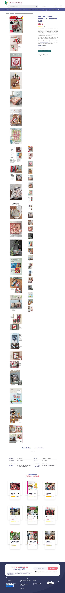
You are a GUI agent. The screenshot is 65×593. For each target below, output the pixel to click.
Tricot (16, 9)
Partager (43, 55)
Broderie (25, 9)
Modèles (54, 9)
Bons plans (59, 9)
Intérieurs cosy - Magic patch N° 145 (32, 542)
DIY (34, 9)
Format (36, 460)
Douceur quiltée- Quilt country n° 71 (15, 542)
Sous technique (37, 466)
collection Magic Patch (44, 42)
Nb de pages (12, 463)
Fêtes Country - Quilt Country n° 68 (49, 518)
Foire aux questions (23, 586)
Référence (40, 45)
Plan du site (22, 588)
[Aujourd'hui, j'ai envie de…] (22, 6)
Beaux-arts (43, 9)
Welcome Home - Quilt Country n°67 (15, 518)
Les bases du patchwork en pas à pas (32, 493)
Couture (20, 9)
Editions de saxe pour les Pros (11, 581)
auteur (35, 458)
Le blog (50, 583)
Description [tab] (26, 448)
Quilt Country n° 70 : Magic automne (49, 493)
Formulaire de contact (37, 584)
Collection (37, 463)
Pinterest (46, 55)
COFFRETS (49, 9)
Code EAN (11, 460)
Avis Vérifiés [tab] (39, 448)
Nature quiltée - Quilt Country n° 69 (14, 493)
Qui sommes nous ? (9, 580)
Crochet (12, 9)
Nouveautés (6, 9)
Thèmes (11, 465)
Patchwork (30, 9)
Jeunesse (38, 9)
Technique (12, 458)
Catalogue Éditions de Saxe (11, 583)
